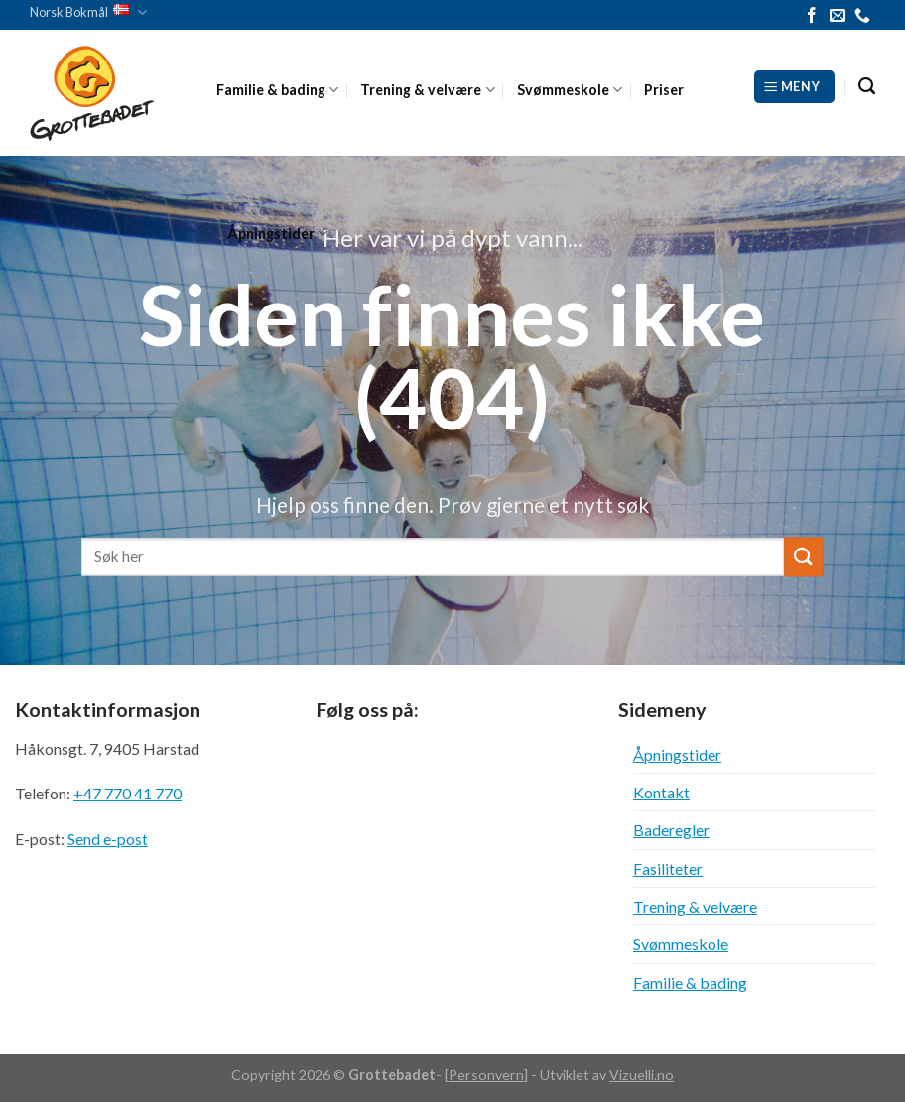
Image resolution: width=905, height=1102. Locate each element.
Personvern (486, 1074)
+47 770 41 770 (127, 793)
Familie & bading (277, 89)
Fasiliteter (668, 868)
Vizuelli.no (641, 1074)
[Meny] (794, 86)
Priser (664, 89)
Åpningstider (277, 233)
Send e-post (107, 838)
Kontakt (661, 792)
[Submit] (804, 557)
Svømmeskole (569, 89)
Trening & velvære (427, 89)
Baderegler (671, 829)
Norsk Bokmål (88, 12)
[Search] (866, 86)
